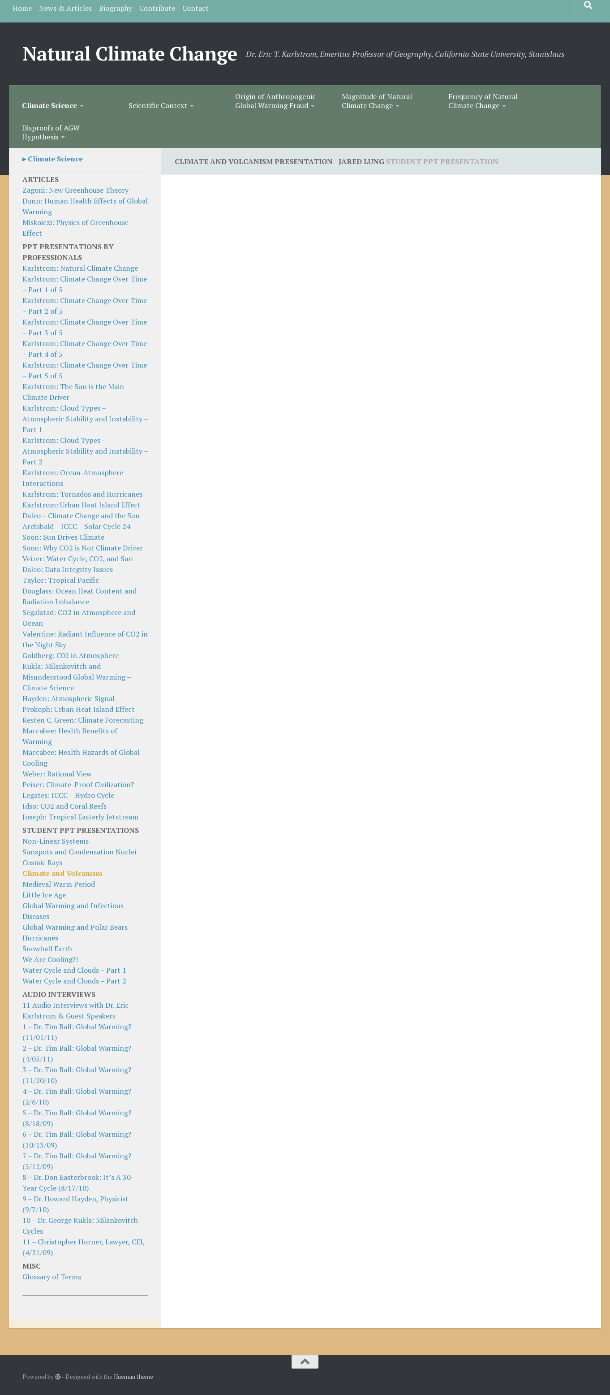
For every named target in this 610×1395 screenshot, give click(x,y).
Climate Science (49, 105)
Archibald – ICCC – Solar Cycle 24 (76, 526)
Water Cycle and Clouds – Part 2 (74, 981)
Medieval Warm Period (58, 884)
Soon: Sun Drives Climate (63, 537)
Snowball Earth (47, 948)
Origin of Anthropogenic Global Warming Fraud (275, 100)
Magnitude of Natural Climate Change (377, 100)
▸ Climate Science (52, 159)
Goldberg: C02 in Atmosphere (70, 655)
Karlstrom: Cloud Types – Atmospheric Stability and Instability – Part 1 (85, 418)
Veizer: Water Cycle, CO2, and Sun (77, 558)
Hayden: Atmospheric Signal (68, 698)
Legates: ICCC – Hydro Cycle (68, 795)
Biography (115, 8)
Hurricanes (40, 938)
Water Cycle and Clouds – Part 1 (74, 970)
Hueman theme (133, 1377)
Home (22, 8)
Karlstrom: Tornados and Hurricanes (82, 494)
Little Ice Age (44, 895)
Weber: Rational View (57, 774)
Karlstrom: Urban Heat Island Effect (81, 505)
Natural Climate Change (129, 53)
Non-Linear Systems (55, 841)
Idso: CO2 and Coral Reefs (64, 806)
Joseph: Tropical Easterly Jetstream (80, 817)
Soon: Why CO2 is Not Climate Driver (82, 548)
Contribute (157, 8)
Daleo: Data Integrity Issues (67, 569)
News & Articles (65, 8)
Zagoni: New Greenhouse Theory (75, 190)
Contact (195, 8)
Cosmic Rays (42, 862)
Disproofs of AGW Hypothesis (51, 132)
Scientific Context (158, 105)
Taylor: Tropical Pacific (60, 580)
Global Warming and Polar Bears (75, 927)
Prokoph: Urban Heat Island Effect (78, 709)
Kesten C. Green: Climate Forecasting (82, 720)
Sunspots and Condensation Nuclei (79, 852)
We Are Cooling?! (50, 959)
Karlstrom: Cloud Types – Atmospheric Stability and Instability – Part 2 (85, 451)
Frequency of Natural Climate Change (483, 100)
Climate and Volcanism (62, 873)
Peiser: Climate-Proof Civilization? (78, 784)
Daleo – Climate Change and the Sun (81, 515)
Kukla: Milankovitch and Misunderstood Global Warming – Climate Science (76, 677)
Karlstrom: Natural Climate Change (80, 268)
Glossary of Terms (51, 1277)
